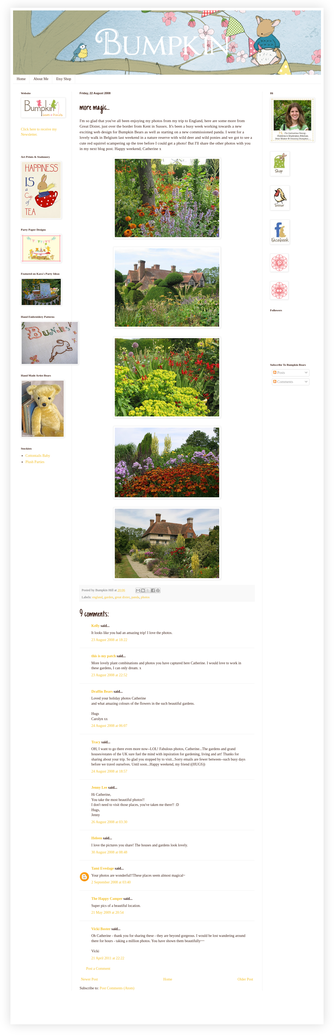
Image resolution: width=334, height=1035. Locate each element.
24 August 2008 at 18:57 (109, 771)
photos (145, 597)
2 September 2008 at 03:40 (111, 882)
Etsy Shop (63, 79)
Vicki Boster (101, 929)
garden (108, 597)
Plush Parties (35, 462)
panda (135, 597)
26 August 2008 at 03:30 (109, 822)
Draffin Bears (102, 691)
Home (21, 79)
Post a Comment (98, 969)
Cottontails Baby (38, 456)
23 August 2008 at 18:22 (109, 640)
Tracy (95, 742)
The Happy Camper (107, 899)
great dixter (122, 597)
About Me (40, 79)
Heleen (96, 838)
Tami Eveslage (102, 868)
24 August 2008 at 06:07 (109, 726)
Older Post (245, 979)
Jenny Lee (99, 787)
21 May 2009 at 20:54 (107, 912)
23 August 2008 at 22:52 (109, 675)
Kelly (95, 626)
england (97, 597)
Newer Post (89, 979)
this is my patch (103, 656)
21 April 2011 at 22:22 (107, 958)
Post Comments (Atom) (117, 988)
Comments (283, 382)
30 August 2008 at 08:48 (109, 852)
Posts (279, 373)
